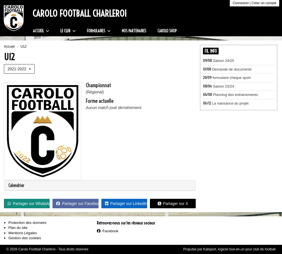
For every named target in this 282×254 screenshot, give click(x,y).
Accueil (41, 30)
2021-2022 (19, 69)
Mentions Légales (22, 233)
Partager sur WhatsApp (29, 203)
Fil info (211, 51)
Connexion (240, 3)
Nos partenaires (134, 30)
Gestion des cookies (24, 238)
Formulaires (99, 30)
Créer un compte (264, 3)
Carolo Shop (167, 30)
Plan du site (17, 228)
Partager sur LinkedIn (126, 203)
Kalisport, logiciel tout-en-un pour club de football (239, 249)
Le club (68, 30)
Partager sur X (173, 203)
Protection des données (27, 223)
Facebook (107, 231)
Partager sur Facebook (77, 203)
